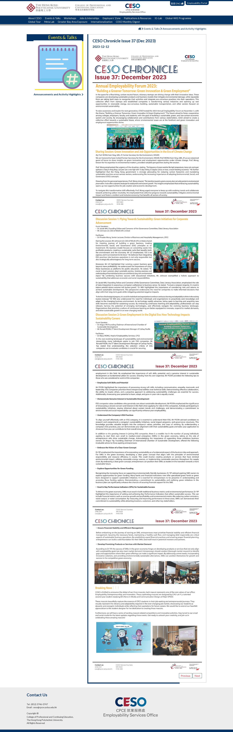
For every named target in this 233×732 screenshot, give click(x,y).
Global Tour (34, 21)
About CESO (35, 18)
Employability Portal (197, 3)
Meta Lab (49, 21)
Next (197, 675)
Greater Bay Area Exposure (72, 21)
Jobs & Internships (89, 18)
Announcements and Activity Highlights (58, 94)
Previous (185, 675)
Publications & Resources (137, 18)
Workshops (70, 18)
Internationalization (101, 21)
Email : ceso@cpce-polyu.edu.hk (42, 707)
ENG (178, 3)
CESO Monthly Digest (128, 21)
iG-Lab (158, 18)
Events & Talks (53, 18)
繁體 (173, 3)
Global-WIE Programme (178, 18)
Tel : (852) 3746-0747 (37, 704)
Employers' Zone (112, 18)
